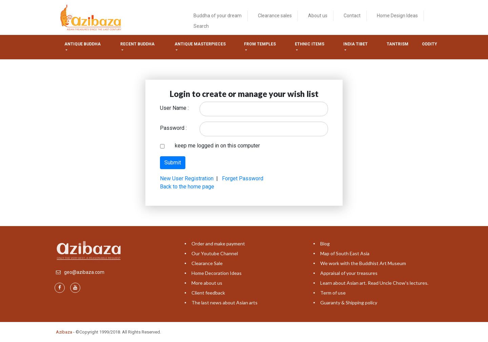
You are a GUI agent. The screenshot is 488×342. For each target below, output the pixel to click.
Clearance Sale (207, 263)
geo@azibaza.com (84, 272)
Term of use (333, 293)
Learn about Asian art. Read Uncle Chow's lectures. (374, 283)
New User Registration (187, 178)
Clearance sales (275, 15)
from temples (260, 44)
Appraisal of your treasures (349, 273)
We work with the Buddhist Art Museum (363, 263)
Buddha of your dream (218, 15)
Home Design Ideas (397, 15)
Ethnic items (309, 44)
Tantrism (397, 44)
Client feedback (208, 293)
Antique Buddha (82, 44)
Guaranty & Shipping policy (348, 302)
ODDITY (429, 44)
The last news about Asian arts (224, 302)
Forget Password (242, 178)
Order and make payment (218, 243)
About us (317, 15)
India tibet (355, 44)
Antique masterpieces (200, 44)
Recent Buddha (137, 44)
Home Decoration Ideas (216, 273)
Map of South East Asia (344, 253)
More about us (206, 283)
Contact (352, 15)
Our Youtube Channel (214, 253)
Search (201, 26)
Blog (325, 243)
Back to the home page (187, 186)
